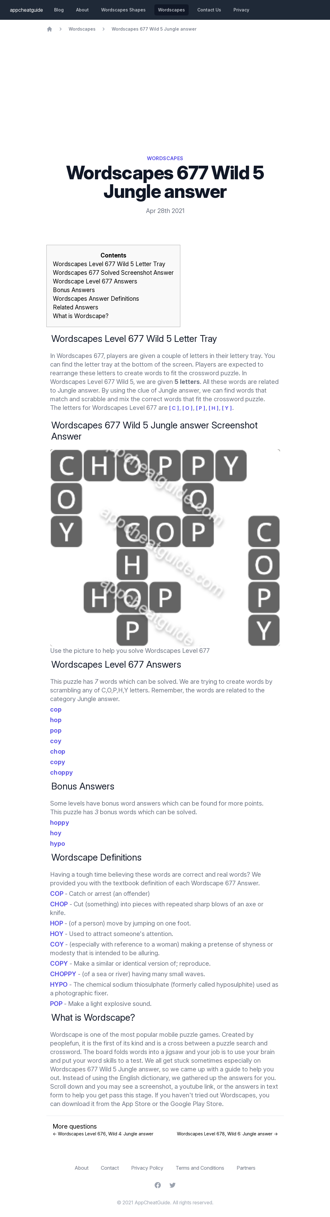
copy (57, 762)
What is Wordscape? (81, 316)
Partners (246, 1168)
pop (56, 730)
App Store (136, 1104)
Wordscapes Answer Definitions (96, 298)
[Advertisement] (165, 78)
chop (58, 751)
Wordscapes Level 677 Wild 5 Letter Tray (109, 264)
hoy (56, 833)
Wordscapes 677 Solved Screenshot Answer (113, 272)
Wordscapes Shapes (123, 9)
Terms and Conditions (200, 1168)
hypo (57, 843)
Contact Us (209, 9)
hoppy (59, 822)
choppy (61, 772)
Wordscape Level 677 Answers (95, 281)
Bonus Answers (74, 290)
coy (56, 741)
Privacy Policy (147, 1168)
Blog (59, 9)
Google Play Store (196, 1104)
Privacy (241, 9)
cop (56, 709)
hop (56, 720)
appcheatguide (26, 10)
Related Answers (75, 307)
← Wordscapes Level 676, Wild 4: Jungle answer (103, 1133)
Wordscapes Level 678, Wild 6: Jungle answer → (227, 1133)
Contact (110, 1168)
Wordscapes (171, 9)
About (82, 9)
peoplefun (64, 1043)
